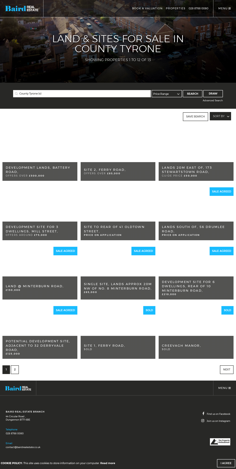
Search (192, 93)
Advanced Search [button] (213, 100)
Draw (213, 93)
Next (226, 369)
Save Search (195, 116)
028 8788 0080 (198, 8)
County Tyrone (30, 93)
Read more (107, 463)
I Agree (226, 463)
